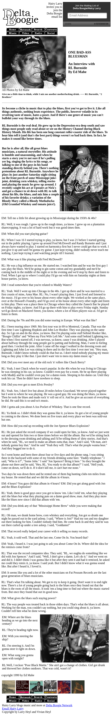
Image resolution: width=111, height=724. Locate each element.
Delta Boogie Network (59, 705)
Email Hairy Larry (13, 708)
